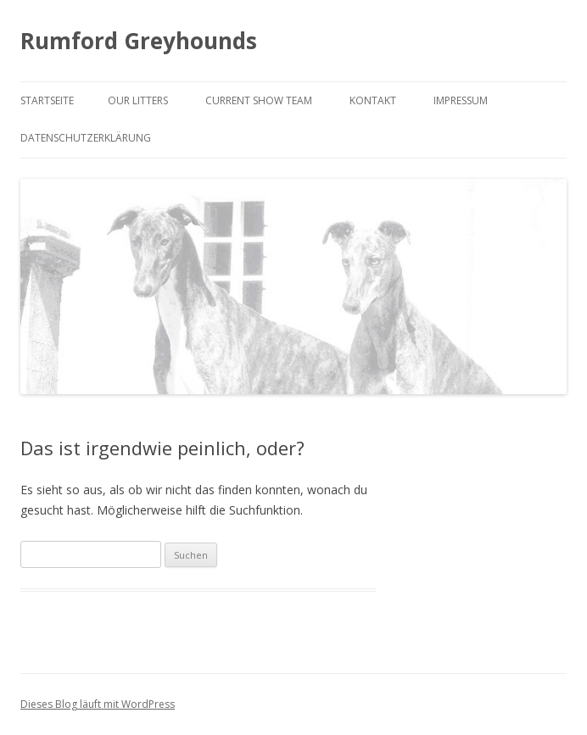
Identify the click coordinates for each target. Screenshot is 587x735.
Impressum (460, 100)
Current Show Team (258, 100)
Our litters (138, 100)
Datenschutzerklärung (85, 138)
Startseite (47, 100)
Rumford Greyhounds (138, 40)
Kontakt (372, 100)
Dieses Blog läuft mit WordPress (97, 704)
